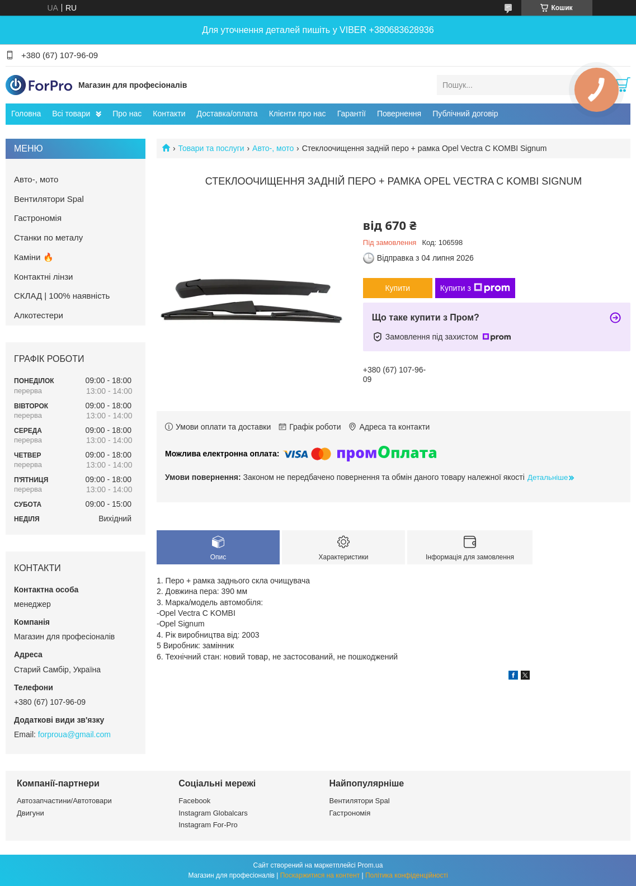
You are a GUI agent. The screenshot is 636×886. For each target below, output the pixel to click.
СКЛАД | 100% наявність (62, 295)
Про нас (127, 113)
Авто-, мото (273, 148)
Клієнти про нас (297, 113)
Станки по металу (48, 237)
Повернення (399, 113)
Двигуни (30, 813)
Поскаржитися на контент (320, 875)
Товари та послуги (211, 148)
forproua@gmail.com (74, 734)
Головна (26, 113)
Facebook (194, 801)
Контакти (169, 113)
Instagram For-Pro (207, 825)
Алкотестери (38, 315)
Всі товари (71, 113)
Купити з (475, 288)
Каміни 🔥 (34, 257)
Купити (397, 288)
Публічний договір (465, 113)
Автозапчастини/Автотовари (64, 801)
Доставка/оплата (227, 113)
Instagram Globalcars (213, 813)
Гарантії (351, 113)
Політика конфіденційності (406, 875)
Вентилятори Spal (49, 199)
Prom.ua (370, 865)
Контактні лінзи (43, 276)
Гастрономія (38, 218)
